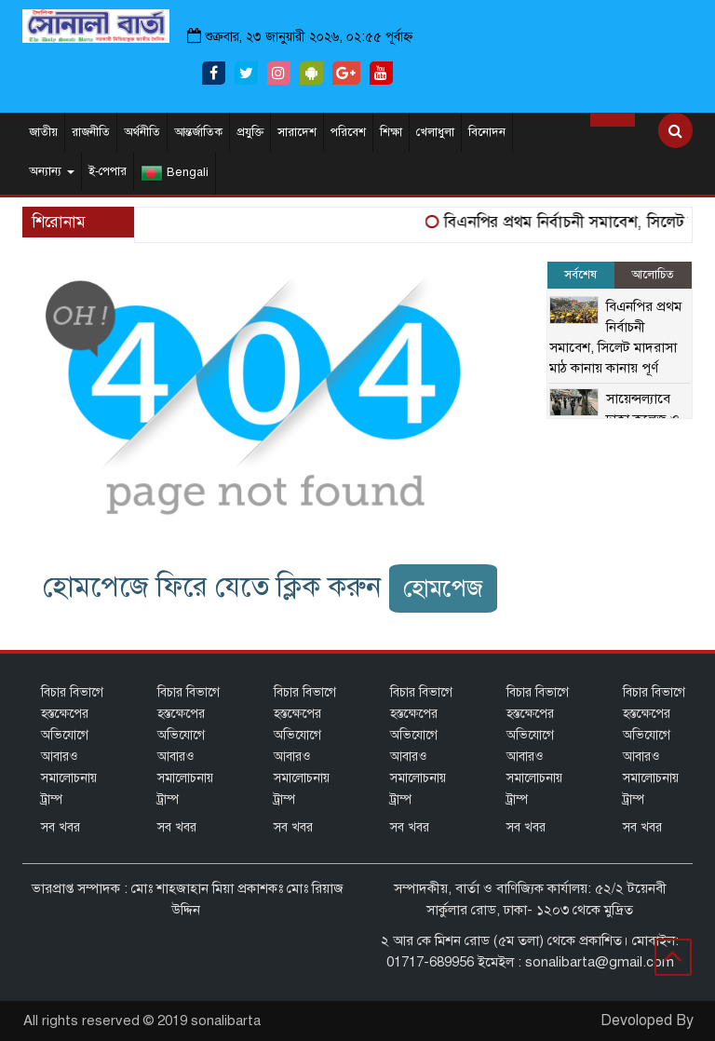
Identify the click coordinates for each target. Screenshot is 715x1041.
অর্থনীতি (142, 132)
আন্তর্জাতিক (198, 132)
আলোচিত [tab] (652, 274)
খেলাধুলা (435, 132)
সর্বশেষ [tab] (580, 274)
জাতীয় (43, 132)
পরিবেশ (348, 132)
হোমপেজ (443, 588)
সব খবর (60, 827)
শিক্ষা (391, 132)
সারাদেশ (297, 132)
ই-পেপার (107, 171)
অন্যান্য (51, 171)
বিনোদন (487, 132)
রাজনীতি (91, 132)
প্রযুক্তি (249, 132)
